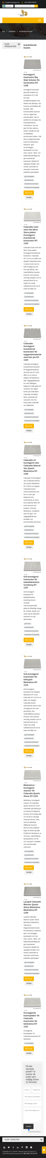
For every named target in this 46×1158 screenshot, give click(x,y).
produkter (12, 31)
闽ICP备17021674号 (30, 1153)
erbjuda (28, 1126)
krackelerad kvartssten (31, 184)
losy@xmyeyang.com (12, 2)
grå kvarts (27, 623)
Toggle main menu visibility (39, 20)
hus (3, 31)
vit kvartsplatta (28, 293)
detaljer (29, 197)
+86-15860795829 (30, 2)
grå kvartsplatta (29, 176)
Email (28, 192)
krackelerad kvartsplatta (31, 187)
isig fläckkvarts (28, 180)
